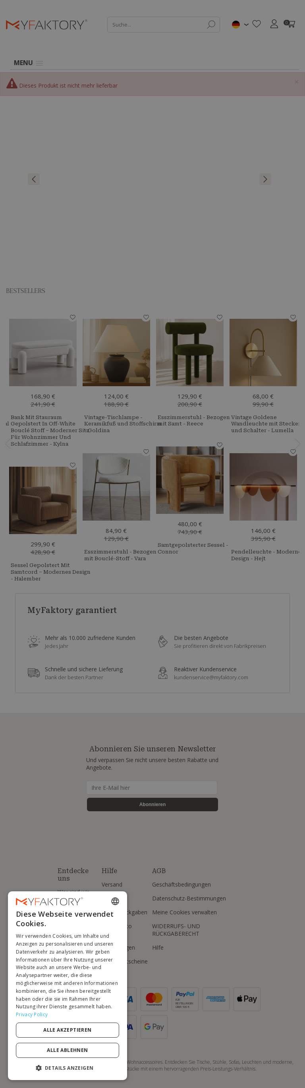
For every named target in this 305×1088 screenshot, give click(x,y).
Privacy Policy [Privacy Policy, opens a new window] (32, 1014)
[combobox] (115, 901)
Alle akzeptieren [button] (67, 1030)
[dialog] (67, 985)
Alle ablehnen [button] (67, 1050)
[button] (67, 1067)
